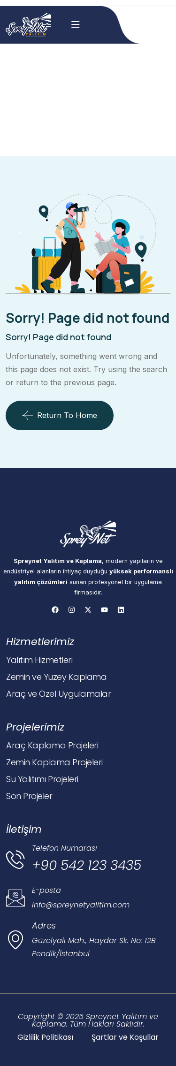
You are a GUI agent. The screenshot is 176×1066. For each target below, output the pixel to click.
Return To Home (59, 415)
